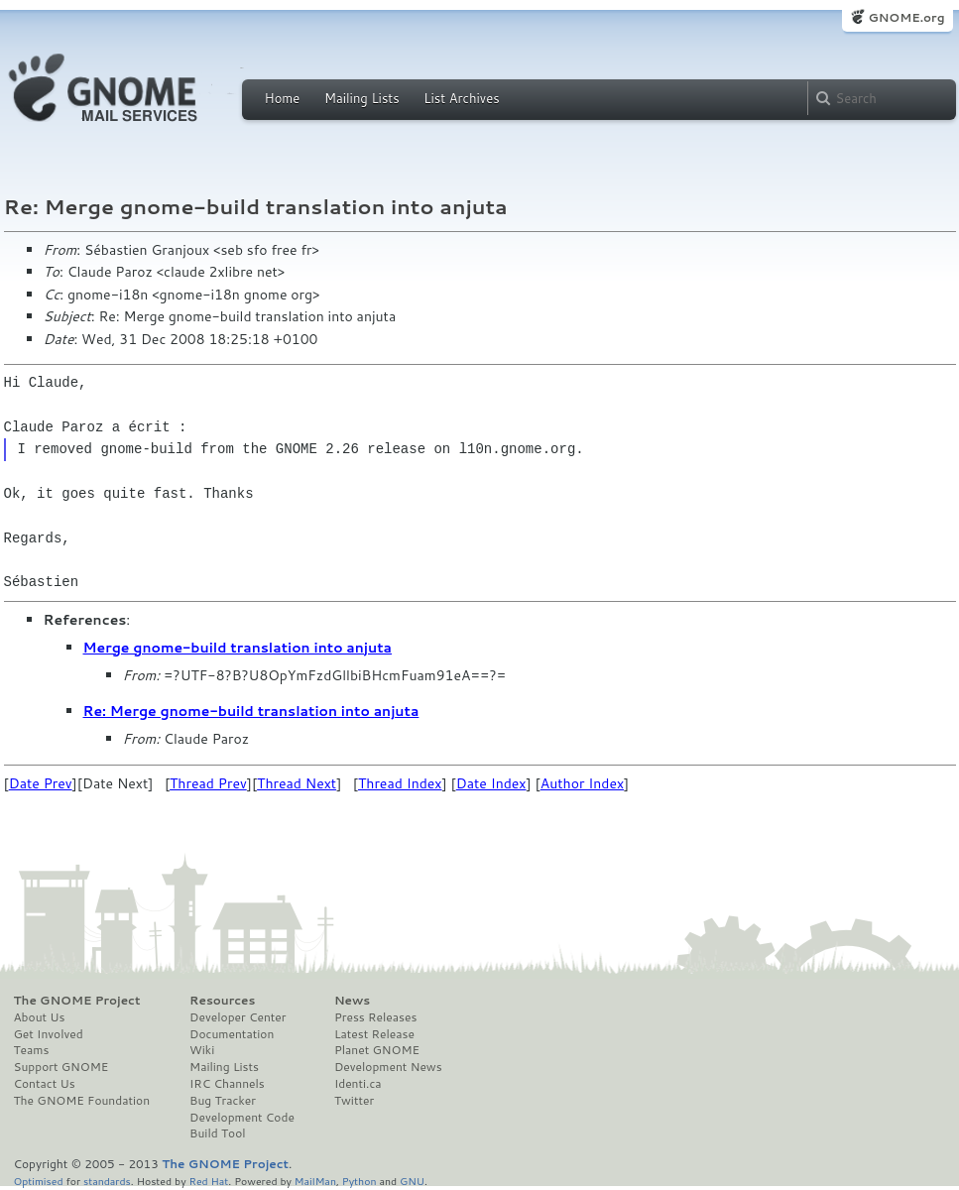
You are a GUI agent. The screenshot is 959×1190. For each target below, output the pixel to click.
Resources (222, 1001)
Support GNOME (61, 1067)
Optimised (38, 1180)
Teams (32, 1050)
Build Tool (217, 1133)
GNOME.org (906, 17)
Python (359, 1180)
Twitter (354, 1101)
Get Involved (48, 1034)
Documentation (231, 1034)
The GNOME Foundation (82, 1101)
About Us (39, 1017)
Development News (388, 1067)
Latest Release (374, 1034)
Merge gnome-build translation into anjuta (238, 647)
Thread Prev (208, 783)
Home (282, 98)
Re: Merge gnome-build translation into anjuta (251, 711)
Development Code (242, 1118)
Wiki (201, 1050)
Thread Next (296, 783)
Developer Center (237, 1017)
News (352, 1001)
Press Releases (375, 1017)
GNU (412, 1180)
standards (107, 1180)
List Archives (461, 98)
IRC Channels (227, 1084)
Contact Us (44, 1084)
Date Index (491, 783)
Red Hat (208, 1180)
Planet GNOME (377, 1050)
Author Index (582, 783)
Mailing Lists (362, 98)
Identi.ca (358, 1084)
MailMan (315, 1180)
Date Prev (40, 783)
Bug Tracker (222, 1101)
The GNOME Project (77, 1001)
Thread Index (400, 783)
